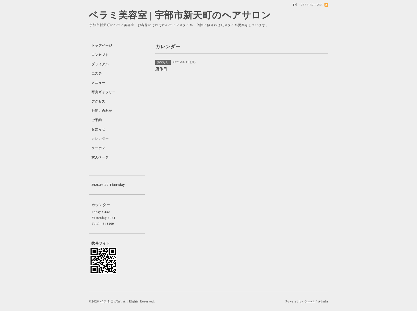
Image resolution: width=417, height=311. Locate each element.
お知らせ (98, 129)
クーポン (98, 148)
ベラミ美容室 (110, 301)
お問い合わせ (101, 111)
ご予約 (96, 120)
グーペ (309, 301)
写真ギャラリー (103, 92)
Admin (323, 301)
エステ (96, 73)
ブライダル (100, 64)
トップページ (101, 45)
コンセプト (100, 55)
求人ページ (100, 157)
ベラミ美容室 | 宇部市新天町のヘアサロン (180, 15)
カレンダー (100, 139)
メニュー (98, 83)
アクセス (98, 101)
